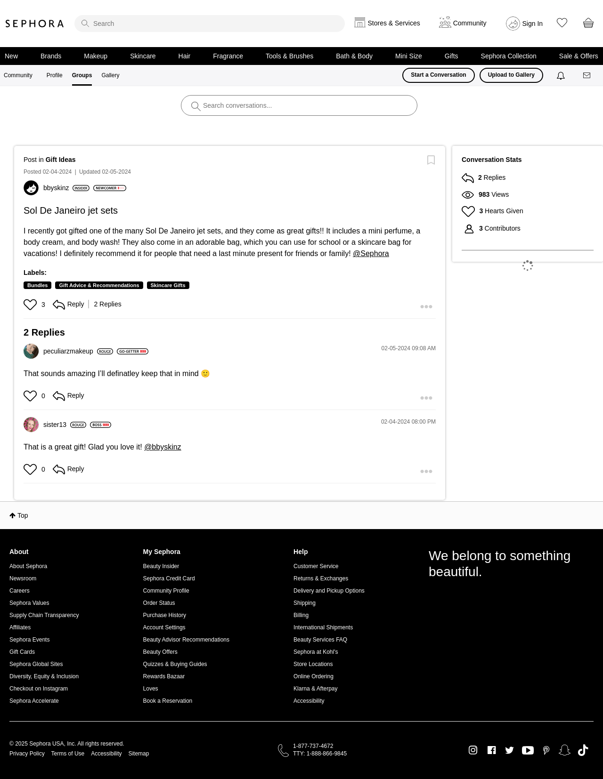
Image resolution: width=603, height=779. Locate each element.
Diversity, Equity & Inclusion (44, 676)
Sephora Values (29, 603)
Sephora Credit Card (169, 578)
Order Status (159, 603)
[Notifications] (561, 75)
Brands (51, 56)
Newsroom (22, 578)
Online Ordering (313, 676)
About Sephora (28, 566)
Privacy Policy (27, 753)
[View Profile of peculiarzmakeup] (78, 351)
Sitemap (138, 753)
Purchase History (164, 615)
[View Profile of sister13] (64, 424)
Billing (301, 615)
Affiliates (20, 627)
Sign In (532, 23)
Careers (19, 590)
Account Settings (164, 627)
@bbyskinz (162, 447)
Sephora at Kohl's (315, 652)
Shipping (304, 603)
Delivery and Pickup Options (329, 590)
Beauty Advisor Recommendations (186, 639)
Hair (185, 56)
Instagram (473, 750)
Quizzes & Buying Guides (175, 664)
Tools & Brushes (289, 56)
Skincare (142, 56)
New (11, 56)
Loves (150, 688)
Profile (55, 75)
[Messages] (587, 75)
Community (18, 75)
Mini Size (408, 56)
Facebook (491, 750)
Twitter (509, 750)
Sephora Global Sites (36, 664)
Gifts (451, 56)
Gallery (110, 75)
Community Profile (166, 590)
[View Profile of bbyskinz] (66, 188)
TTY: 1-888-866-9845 (320, 753)
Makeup (95, 56)
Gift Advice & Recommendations (99, 285)
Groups (82, 75)
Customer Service (315, 566)
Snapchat (564, 750)
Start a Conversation (438, 75)
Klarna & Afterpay (315, 688)
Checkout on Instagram (38, 688)
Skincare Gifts (168, 285)
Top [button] (22, 515)
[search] (209, 23)
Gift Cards (22, 652)
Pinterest (546, 750)
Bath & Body (354, 56)
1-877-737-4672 (313, 746)
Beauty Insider (161, 566)
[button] (31, 304)
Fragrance (228, 56)
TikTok (583, 750)
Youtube (528, 750)
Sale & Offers (578, 56)
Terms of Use (68, 753)
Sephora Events (29, 639)
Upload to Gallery (511, 75)
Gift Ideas (61, 159)
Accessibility (308, 701)
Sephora (35, 23)
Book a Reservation (168, 701)
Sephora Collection (509, 56)
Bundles (37, 285)
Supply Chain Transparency (44, 615)
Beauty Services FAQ (320, 639)
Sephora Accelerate (34, 701)
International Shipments (323, 627)
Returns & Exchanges (320, 578)
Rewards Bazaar (164, 676)
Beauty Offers (160, 652)
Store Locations (313, 664)
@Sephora (371, 253)
